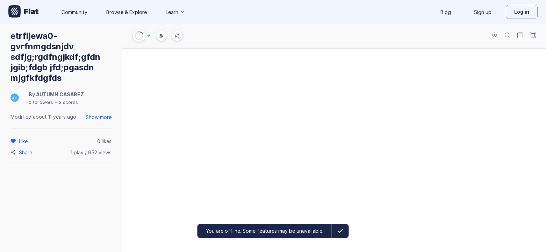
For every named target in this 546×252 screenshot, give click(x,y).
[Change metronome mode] (177, 35)
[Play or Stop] (139, 35)
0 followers (41, 102)
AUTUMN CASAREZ (60, 94)
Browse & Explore (126, 12)
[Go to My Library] (23, 12)
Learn (175, 12)
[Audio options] (148, 35)
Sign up (482, 12)
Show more (99, 117)
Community (74, 12)
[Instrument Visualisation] (161, 35)
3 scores (68, 102)
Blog (445, 12)
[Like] (24, 141)
